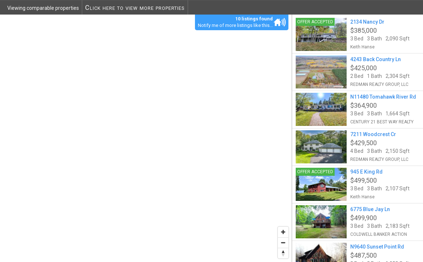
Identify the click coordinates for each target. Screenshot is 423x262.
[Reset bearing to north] (283, 253)
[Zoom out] (283, 242)
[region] (146, 138)
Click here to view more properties (135, 7)
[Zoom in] (283, 232)
